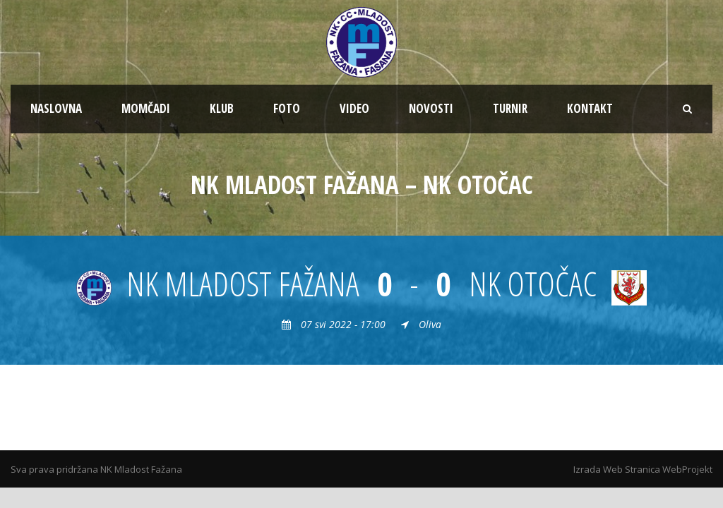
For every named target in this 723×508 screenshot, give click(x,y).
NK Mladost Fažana (141, 469)
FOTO (286, 108)
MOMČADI (145, 108)
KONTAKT (590, 108)
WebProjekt (687, 469)
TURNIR (510, 108)
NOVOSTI (431, 108)
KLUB (222, 108)
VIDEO (354, 108)
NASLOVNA (56, 108)
